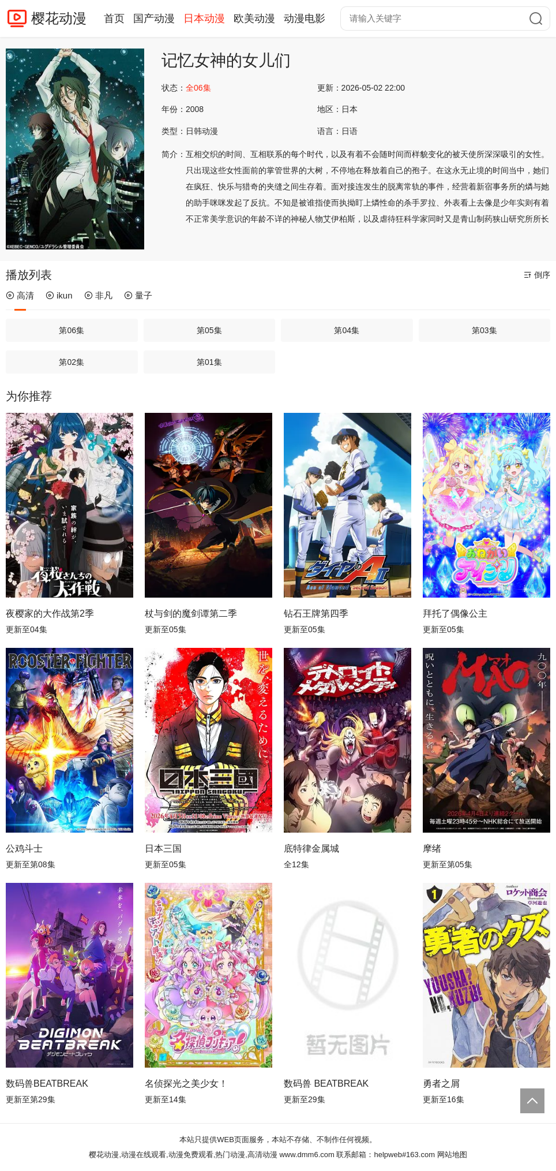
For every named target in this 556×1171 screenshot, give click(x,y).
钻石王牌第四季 (316, 613)
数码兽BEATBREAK (47, 1083)
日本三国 (163, 848)
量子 (138, 295)
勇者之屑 (441, 1083)
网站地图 (452, 1154)
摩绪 (432, 848)
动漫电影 (304, 18)
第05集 (209, 330)
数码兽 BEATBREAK (326, 1083)
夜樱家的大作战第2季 (50, 613)
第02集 (71, 362)
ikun (59, 295)
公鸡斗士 (24, 848)
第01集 (209, 362)
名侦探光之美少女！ (186, 1083)
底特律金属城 (311, 848)
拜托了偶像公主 (455, 613)
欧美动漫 (254, 18)
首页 (114, 18)
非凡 (98, 295)
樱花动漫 (59, 18)
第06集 (71, 330)
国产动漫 (154, 18)
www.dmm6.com (306, 1154)
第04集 (346, 330)
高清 (20, 295)
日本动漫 (204, 18)
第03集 (484, 330)
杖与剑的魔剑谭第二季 (191, 613)
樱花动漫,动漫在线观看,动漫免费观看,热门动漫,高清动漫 (183, 1154)
